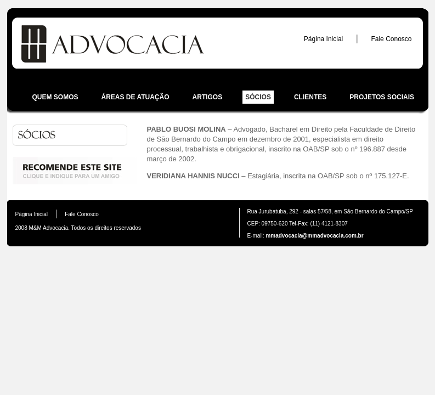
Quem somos (55, 97)
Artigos (208, 97)
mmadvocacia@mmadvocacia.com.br (314, 236)
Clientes (310, 97)
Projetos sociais (381, 97)
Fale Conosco (391, 39)
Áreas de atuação (135, 97)
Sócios (258, 97)
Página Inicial (323, 39)
